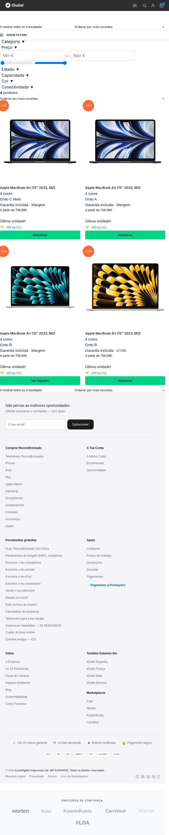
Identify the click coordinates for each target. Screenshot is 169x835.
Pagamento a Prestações (107, 585)
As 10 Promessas (17, 669)
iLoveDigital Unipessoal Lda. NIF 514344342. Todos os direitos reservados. (60, 770)
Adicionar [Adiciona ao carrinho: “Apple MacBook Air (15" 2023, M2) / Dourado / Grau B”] (125, 381)
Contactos (93, 548)
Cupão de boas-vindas (20, 632)
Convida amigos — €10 (20, 639)
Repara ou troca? (16, 597)
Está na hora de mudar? (21, 604)
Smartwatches (14, 505)
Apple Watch (13, 484)
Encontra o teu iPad (18, 576)
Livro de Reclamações (74, 776)
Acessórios (12, 519)
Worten (91, 708)
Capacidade (15, 75)
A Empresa (12, 662)
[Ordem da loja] (120, 27)
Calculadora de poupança (22, 611)
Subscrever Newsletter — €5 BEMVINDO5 (33, 625)
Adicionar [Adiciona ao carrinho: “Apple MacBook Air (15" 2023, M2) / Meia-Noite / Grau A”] (125, 235)
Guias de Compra (17, 676)
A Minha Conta (96, 456)
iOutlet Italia (94, 676)
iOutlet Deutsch (97, 683)
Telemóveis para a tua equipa (24, 618)
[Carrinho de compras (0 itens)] (162, 5)
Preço (9, 47)
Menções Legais (15, 776)
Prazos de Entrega (99, 555)
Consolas (11, 512)
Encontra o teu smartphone (23, 562)
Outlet (9, 526)
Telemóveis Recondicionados (24, 456)
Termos (52, 776)
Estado (10, 69)
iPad (8, 470)
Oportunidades (96, 470)
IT (158, 776)
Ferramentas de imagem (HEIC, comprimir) (33, 555)
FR (154, 776)
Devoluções (94, 562)
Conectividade (17, 86)
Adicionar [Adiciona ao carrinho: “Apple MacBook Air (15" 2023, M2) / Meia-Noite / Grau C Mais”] (40, 235)
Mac (8, 477)
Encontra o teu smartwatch (23, 583)
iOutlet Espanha (97, 662)
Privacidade (36, 776)
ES (148, 776)
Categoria (13, 41)
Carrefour (93, 722)
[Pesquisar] (145, 5)
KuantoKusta (95, 715)
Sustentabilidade (16, 697)
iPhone (10, 463)
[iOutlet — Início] (14, 5)
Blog (8, 690)
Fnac (90, 701)
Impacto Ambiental (17, 683)
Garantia (92, 569)
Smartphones (14, 498)
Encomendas (95, 463)
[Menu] (134, 5)
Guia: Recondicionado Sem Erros (27, 548)
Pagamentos (95, 576)
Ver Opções (40, 381)
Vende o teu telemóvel (20, 590)
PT (137, 776)
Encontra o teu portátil (19, 569)
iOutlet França (96, 669)
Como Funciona (15, 704)
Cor (7, 80)
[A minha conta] (153, 5)
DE (143, 776)
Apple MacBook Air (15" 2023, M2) (27, 188)
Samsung (11, 491)
